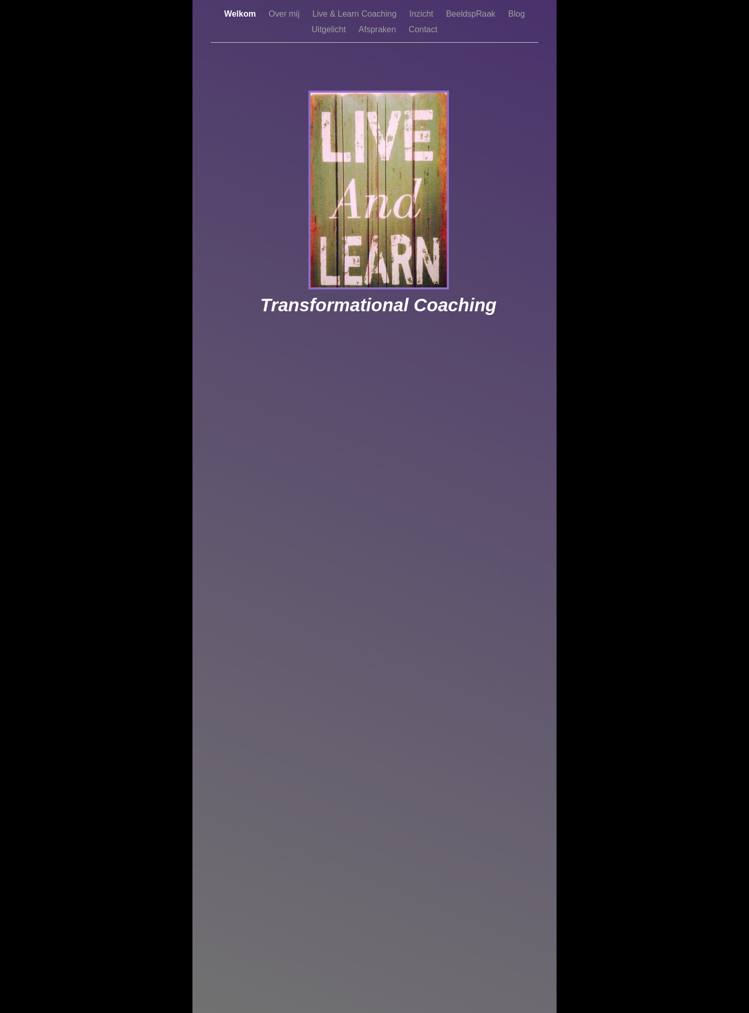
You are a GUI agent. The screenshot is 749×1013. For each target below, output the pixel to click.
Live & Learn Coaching (355, 13)
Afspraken (378, 29)
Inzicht (422, 13)
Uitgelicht (330, 29)
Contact (423, 29)
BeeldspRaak (472, 13)
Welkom (241, 13)
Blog (516, 13)
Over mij (285, 13)
